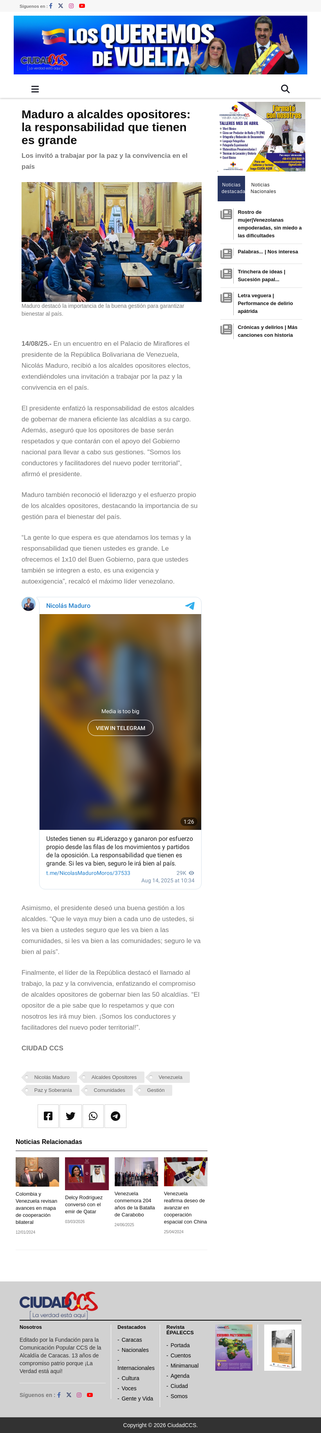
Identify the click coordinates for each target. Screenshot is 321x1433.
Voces (129, 1388)
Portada (180, 1345)
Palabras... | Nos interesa (268, 252)
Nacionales (135, 1350)
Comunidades (109, 1090)
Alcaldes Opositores (114, 1077)
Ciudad (179, 1386)
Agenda (180, 1376)
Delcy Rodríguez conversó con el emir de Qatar (84, 1204)
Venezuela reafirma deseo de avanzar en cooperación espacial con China (185, 1208)
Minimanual (185, 1366)
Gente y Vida (137, 1398)
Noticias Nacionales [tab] (262, 188)
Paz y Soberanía (53, 1090)
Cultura (130, 1378)
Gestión (156, 1090)
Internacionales (136, 1368)
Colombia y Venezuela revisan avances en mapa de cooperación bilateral (36, 1208)
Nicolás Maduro (52, 1077)
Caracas (132, 1340)
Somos (179, 1396)
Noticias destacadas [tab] (233, 188)
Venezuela (170, 1077)
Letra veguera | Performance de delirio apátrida (265, 303)
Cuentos (181, 1355)
